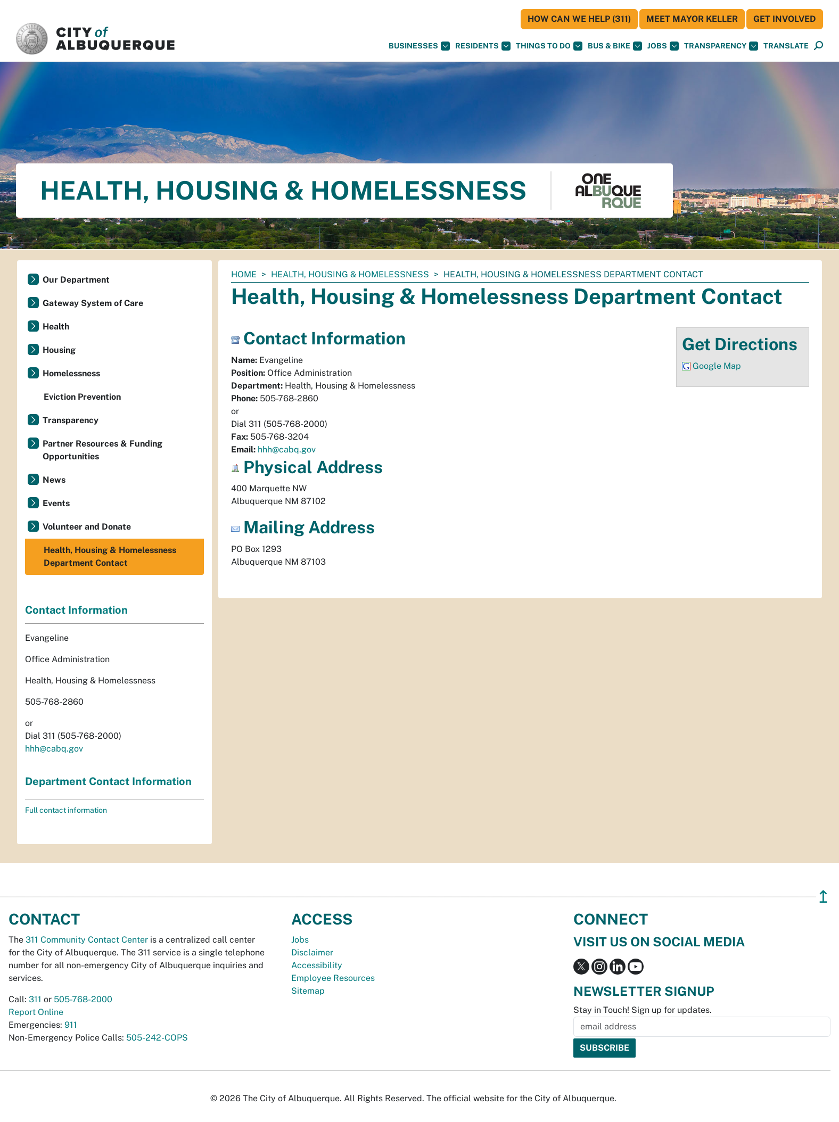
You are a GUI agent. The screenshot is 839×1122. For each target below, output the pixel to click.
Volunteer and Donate (87, 527)
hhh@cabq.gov (287, 449)
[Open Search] (818, 46)
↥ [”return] (823, 896)
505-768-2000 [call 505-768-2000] (83, 999)
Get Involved (784, 19)
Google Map (717, 366)
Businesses (419, 46)
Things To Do (549, 46)
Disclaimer (312, 952)
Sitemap (308, 991)
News (54, 480)
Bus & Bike (615, 46)
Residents (483, 46)
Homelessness (71, 373)
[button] (786, 46)
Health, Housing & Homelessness (350, 274)
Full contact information (66, 810)
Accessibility (316, 965)
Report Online (36, 1012)
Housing (59, 350)
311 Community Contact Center (87, 940)
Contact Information (76, 610)
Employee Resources (333, 978)
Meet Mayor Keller (692, 19)
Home (244, 274)
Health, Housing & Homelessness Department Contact (110, 556)
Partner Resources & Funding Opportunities (102, 450)
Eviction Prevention (82, 397)
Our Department (76, 280)
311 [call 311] (35, 999)
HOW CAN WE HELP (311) (579, 19)
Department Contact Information (108, 781)
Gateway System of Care (93, 303)
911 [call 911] (70, 1025)
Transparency (721, 46)
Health (56, 326)
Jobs (663, 46)
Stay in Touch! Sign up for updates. (642, 1010)
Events (56, 503)
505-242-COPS (157, 1038)
